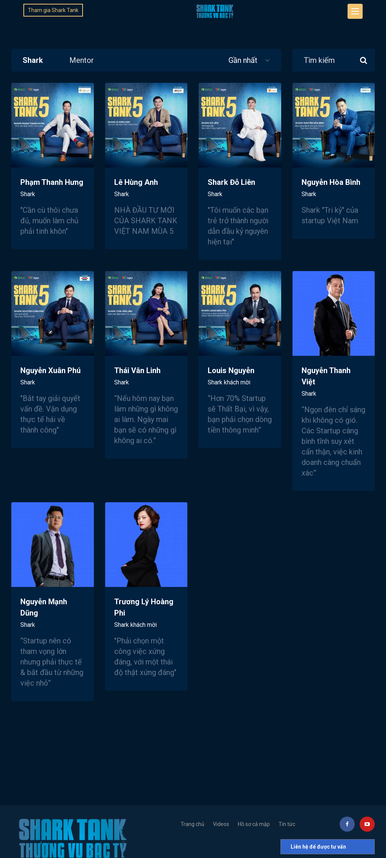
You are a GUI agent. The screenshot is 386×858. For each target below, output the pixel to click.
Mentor (81, 60)
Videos (221, 824)
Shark (33, 60)
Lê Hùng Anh (136, 188)
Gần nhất (249, 60)
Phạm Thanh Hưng (51, 188)
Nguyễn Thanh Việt (326, 381)
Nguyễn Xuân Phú (50, 376)
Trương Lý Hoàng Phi (143, 612)
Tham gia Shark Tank (53, 10)
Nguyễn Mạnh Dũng (43, 612)
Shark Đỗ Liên (231, 188)
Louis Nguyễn (231, 376)
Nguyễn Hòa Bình (331, 188)
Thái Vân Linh (137, 376)
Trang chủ (192, 824)
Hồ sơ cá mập (254, 824)
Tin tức (287, 824)
